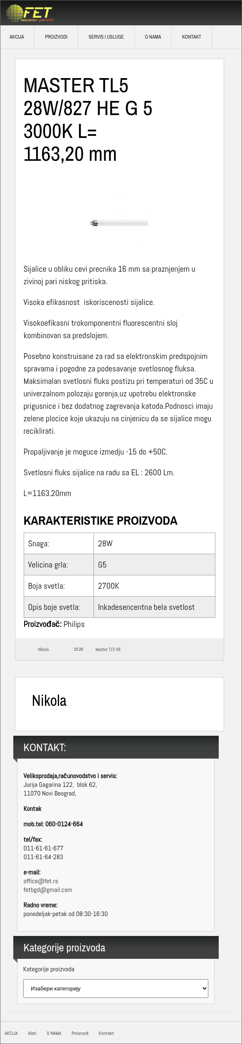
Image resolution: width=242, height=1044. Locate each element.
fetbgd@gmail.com (48, 889)
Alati (32, 1033)
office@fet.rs (41, 881)
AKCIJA (11, 1033)
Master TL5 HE (108, 649)
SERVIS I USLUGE (106, 37)
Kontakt (191, 37)
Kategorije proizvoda (48, 969)
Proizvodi (56, 37)
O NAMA (153, 37)
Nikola (43, 649)
